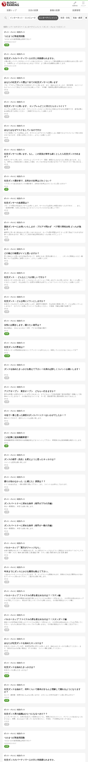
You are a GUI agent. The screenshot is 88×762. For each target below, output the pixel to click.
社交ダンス (21, 32)
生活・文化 (65, 18)
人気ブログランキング (10, 4)
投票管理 (76, 10)
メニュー (83, 5)
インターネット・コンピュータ (23, 18)
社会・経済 (77, 18)
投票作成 (74, 5)
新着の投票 (55, 10)
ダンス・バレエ (9, 32)
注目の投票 (33, 10)
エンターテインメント (48, 18)
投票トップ (11, 10)
